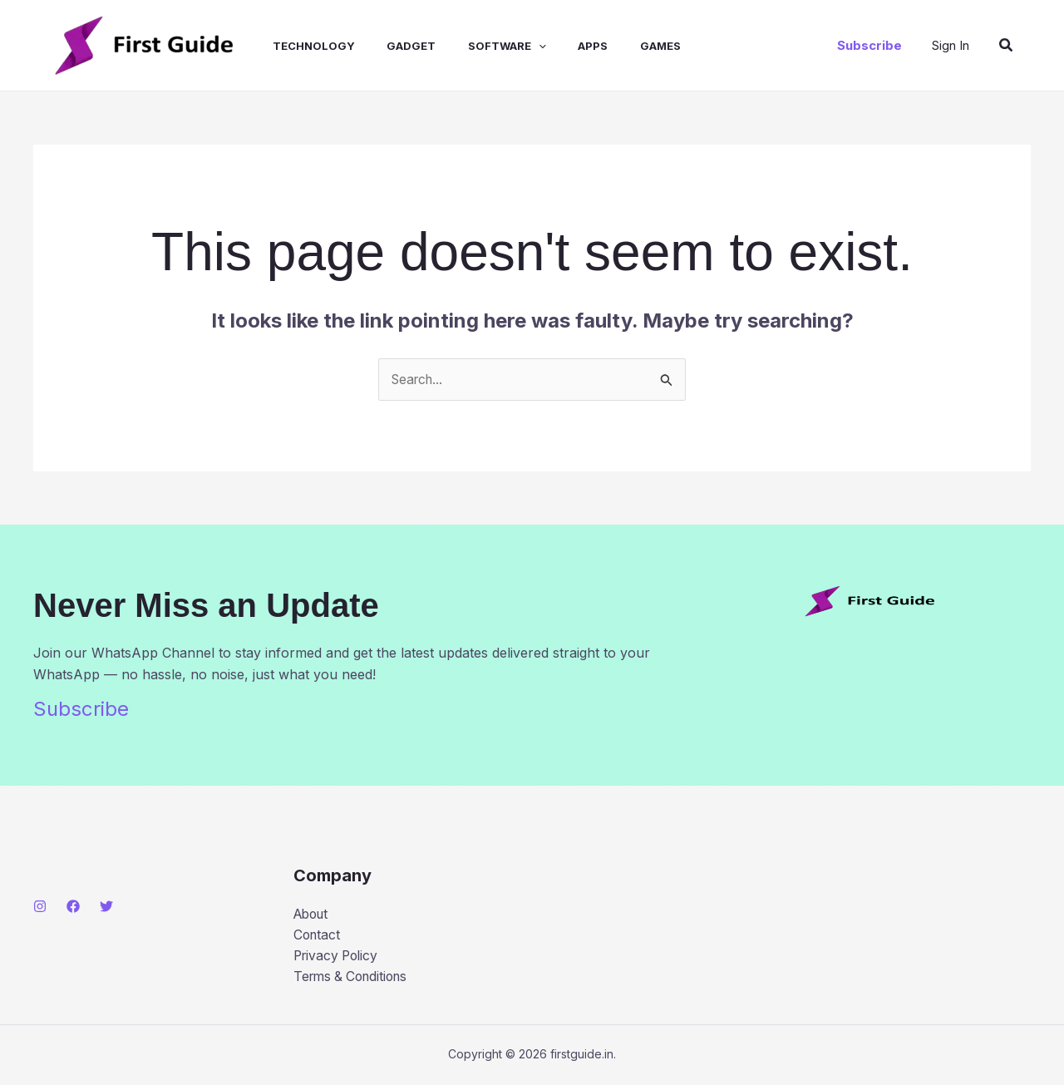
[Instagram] (40, 906)
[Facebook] (73, 906)
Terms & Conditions (354, 977)
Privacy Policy (338, 956)
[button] (869, 45)
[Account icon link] (950, 46)
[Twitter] (106, 906)
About (312, 913)
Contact (317, 935)
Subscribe (81, 710)
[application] (513, 45)
